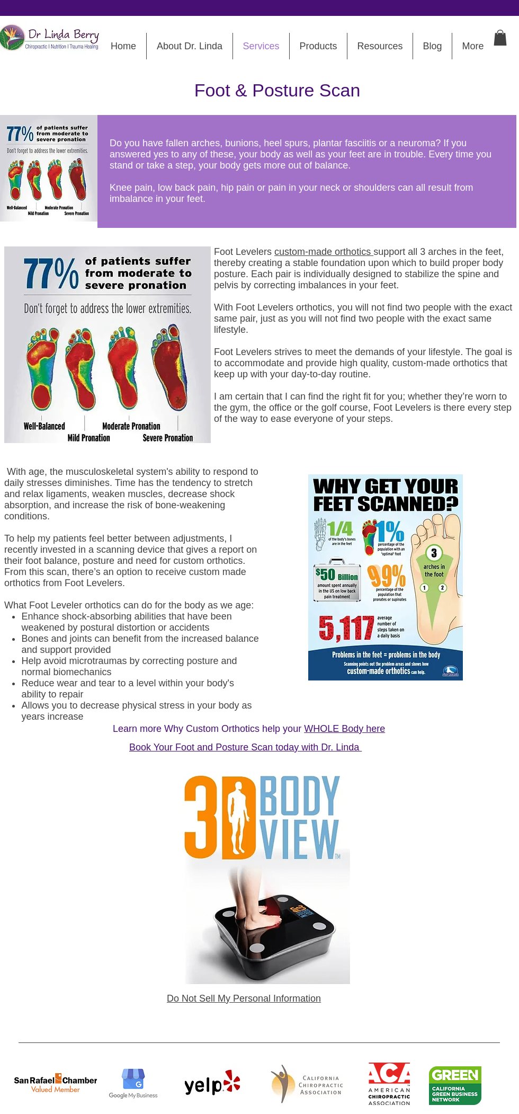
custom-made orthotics (323, 251)
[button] (500, 38)
